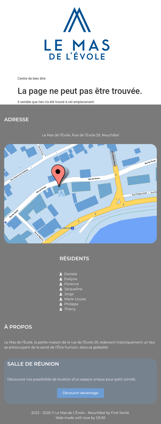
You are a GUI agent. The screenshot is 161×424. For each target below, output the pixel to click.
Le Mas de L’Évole (69, 412)
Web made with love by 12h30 (80, 417)
